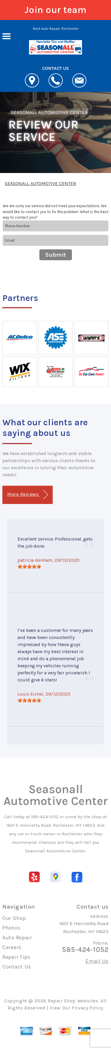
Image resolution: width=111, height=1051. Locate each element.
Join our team (55, 9)
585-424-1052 (45, 816)
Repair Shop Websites (73, 1001)
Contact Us (16, 966)
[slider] (29, 566)
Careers (12, 947)
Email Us (97, 961)
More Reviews (27, 495)
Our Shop (14, 918)
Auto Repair (17, 937)
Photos (11, 928)
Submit (55, 254)
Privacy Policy (87, 1008)
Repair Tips (16, 957)
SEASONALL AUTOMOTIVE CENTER (49, 112)
